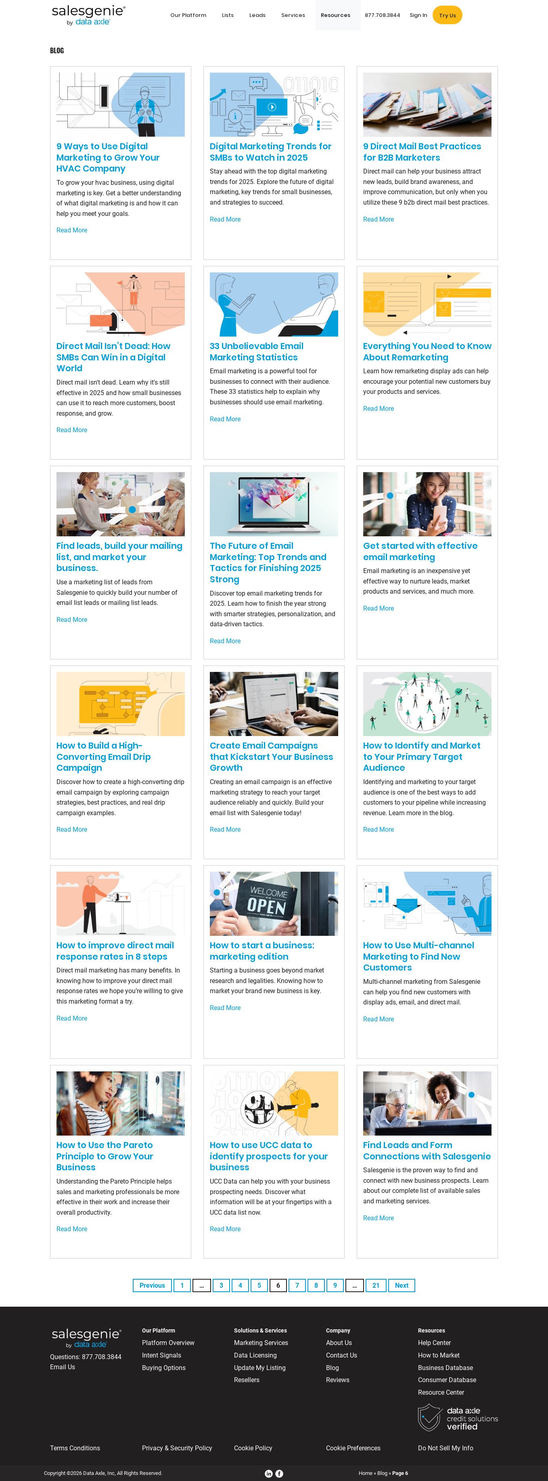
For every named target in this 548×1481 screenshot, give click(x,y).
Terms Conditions (75, 1448)
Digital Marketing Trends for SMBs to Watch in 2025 (271, 151)
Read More (71, 230)
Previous (152, 1285)
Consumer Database (447, 1380)
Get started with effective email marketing (420, 551)
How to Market (439, 1355)
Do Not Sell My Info (445, 1448)
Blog (332, 1368)
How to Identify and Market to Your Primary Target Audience (422, 757)
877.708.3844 (101, 1357)
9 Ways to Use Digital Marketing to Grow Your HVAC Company (108, 157)
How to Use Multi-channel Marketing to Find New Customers (418, 956)
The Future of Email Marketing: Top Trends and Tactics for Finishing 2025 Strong (268, 562)
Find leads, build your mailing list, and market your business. (119, 557)
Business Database (445, 1368)
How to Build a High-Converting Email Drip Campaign (103, 757)
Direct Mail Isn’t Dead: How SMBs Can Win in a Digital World (113, 357)
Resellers (246, 1380)
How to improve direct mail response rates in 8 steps (115, 950)
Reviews (337, 1380)
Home (365, 1473)
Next (401, 1285)
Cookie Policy (253, 1448)
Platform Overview (168, 1343)
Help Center (434, 1343)
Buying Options (164, 1368)
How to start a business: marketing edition (262, 950)
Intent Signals (161, 1355)
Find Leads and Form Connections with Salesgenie (427, 1150)
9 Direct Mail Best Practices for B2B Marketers (422, 151)
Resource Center (441, 1392)
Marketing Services (261, 1343)
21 (376, 1285)
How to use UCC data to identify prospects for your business (269, 1156)
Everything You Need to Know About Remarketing (427, 351)
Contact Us (341, 1355)
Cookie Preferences (353, 1448)
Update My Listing (260, 1368)
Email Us (62, 1367)
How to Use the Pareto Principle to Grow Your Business (104, 1156)
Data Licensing (255, 1355)
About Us (339, 1343)
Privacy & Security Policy (177, 1448)
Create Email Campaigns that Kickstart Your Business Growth (271, 757)
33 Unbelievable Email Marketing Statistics (256, 351)
